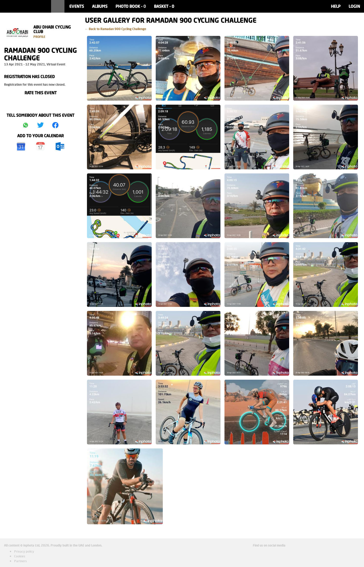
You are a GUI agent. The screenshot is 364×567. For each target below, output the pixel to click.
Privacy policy (24, 551)
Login (354, 6)
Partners (20, 561)
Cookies (19, 556)
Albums (99, 6)
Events (76, 6)
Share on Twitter (40, 125)
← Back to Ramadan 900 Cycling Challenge (115, 29)
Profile (39, 37)
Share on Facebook (55, 125)
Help (335, 6)
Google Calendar (21, 146)
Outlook (60, 146)
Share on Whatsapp (25, 125)
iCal (40, 146)
